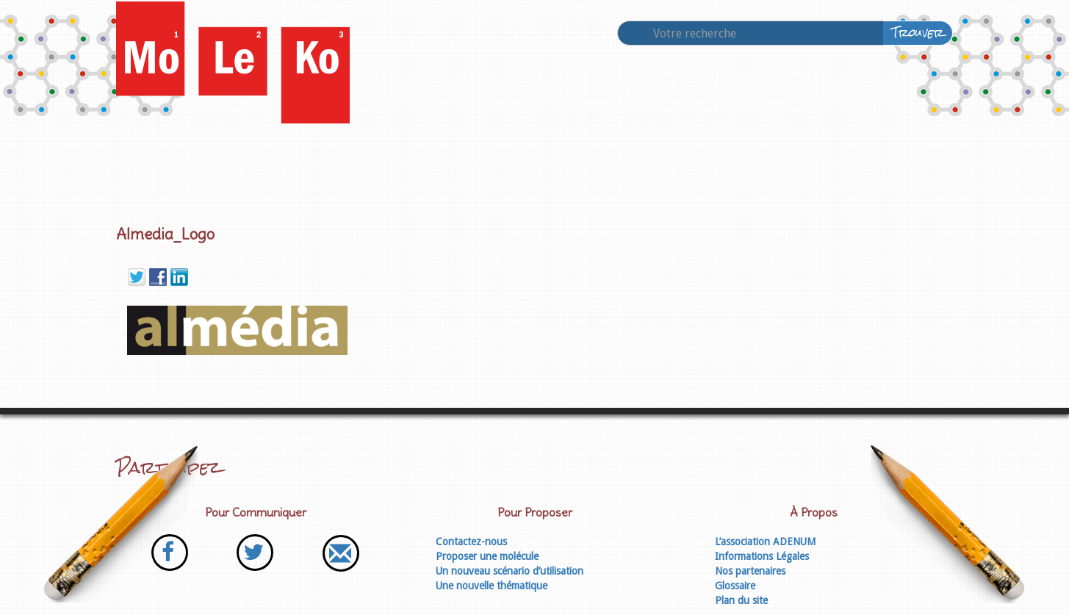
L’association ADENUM (765, 541)
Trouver (918, 33)
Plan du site (741, 600)
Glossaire (735, 585)
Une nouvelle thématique (491, 585)
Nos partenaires (750, 571)
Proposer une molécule (487, 556)
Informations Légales (762, 556)
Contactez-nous (471, 541)
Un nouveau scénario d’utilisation (509, 571)
